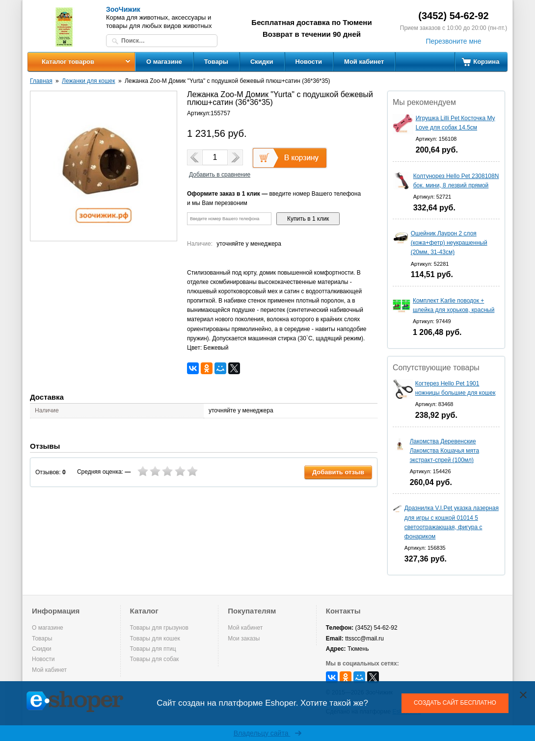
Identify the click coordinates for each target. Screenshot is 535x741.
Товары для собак (154, 659)
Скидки (261, 61)
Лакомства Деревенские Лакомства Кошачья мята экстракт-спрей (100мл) (444, 450)
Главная (41, 80)
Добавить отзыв (338, 472)
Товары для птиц (153, 648)
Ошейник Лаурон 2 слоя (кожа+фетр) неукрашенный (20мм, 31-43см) (449, 243)
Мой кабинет (364, 61)
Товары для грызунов (159, 627)
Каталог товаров (68, 61)
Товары (216, 61)
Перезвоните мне (453, 41)
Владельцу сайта (268, 733)
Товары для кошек (155, 638)
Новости (308, 61)
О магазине (164, 61)
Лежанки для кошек (88, 80)
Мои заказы (244, 638)
